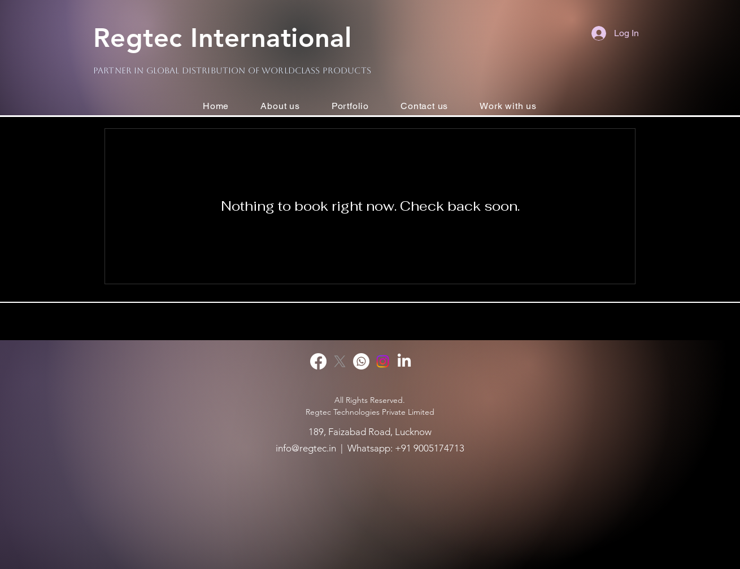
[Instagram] (383, 361)
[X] (340, 361)
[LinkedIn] (404, 361)
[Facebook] (318, 361)
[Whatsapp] (361, 361)
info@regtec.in (306, 448)
